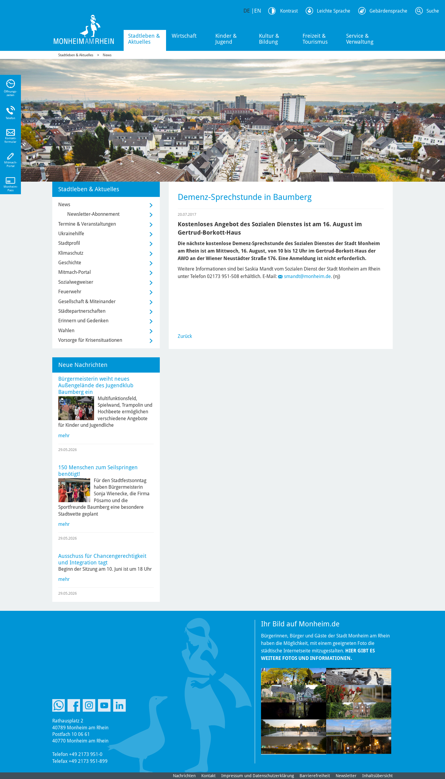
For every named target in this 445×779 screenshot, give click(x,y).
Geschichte (69, 262)
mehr (64, 435)
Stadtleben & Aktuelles (144, 39)
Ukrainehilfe (71, 233)
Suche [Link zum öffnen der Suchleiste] (432, 11)
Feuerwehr (69, 291)
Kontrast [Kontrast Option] (289, 11)
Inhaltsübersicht (377, 775)
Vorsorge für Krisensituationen (90, 340)
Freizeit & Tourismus (315, 39)
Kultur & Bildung (269, 39)
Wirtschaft (184, 36)
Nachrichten (184, 775)
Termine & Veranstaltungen (87, 224)
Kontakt (208, 775)
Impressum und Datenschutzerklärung (257, 775)
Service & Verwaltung (359, 39)
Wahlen (66, 330)
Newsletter (346, 775)
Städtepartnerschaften (81, 311)
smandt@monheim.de (307, 276)
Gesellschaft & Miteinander (87, 301)
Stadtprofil (69, 243)
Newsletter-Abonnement (93, 214)
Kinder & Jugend (226, 39)
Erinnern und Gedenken (83, 321)
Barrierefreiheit (315, 775)
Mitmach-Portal (74, 272)
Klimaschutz (70, 253)
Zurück (185, 336)
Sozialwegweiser (75, 282)
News (107, 55)
